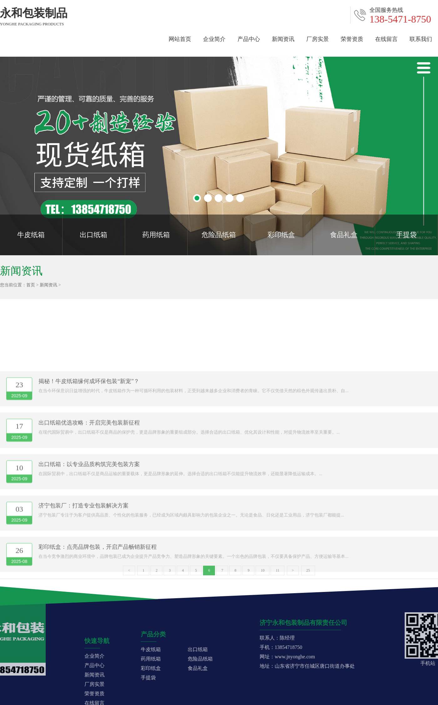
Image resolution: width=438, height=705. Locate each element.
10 (262, 574)
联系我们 (421, 37)
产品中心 (248, 37)
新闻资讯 (283, 37)
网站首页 (180, 37)
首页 (30, 287)
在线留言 (386, 37)
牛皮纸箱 (31, 235)
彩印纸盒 (281, 235)
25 (308, 574)
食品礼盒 (344, 235)
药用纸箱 (156, 235)
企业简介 (214, 37)
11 (277, 574)
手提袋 (406, 235)
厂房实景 (317, 37)
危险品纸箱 (218, 235)
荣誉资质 (352, 37)
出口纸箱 (93, 235)
